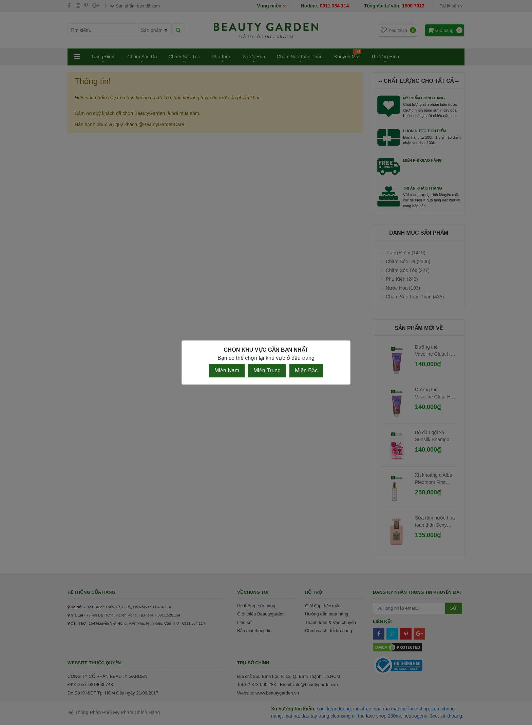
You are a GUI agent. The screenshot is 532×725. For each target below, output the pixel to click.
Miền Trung (267, 370)
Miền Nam (226, 370)
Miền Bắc (306, 370)
